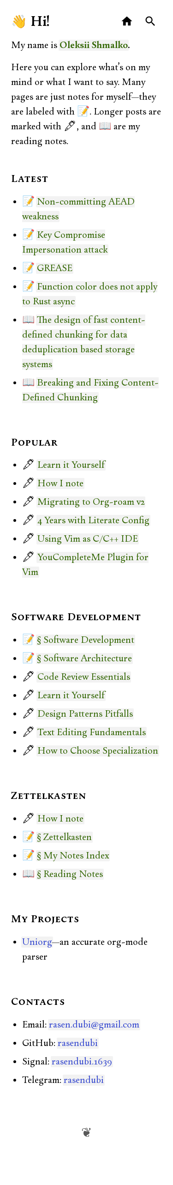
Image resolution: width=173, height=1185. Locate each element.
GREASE (54, 268)
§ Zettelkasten (64, 837)
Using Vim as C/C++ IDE (87, 538)
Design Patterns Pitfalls (85, 713)
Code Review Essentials (83, 677)
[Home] (127, 21)
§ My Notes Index (73, 855)
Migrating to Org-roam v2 (90, 502)
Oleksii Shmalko (94, 45)
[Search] (150, 21)
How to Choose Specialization (97, 750)
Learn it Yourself (71, 465)
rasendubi (78, 1043)
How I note (60, 483)
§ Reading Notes (70, 874)
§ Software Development (85, 640)
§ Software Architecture (84, 658)
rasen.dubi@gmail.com (94, 1024)
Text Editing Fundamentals (91, 732)
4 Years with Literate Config (93, 520)
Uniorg (37, 942)
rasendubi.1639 (82, 1061)
